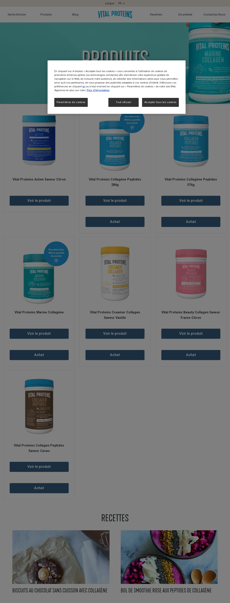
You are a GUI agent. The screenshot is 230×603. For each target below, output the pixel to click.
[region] (117, 87)
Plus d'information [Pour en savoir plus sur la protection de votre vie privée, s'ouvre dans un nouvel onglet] (98, 90)
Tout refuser (123, 102)
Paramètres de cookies (71, 102)
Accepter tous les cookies (160, 102)
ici (83, 86)
